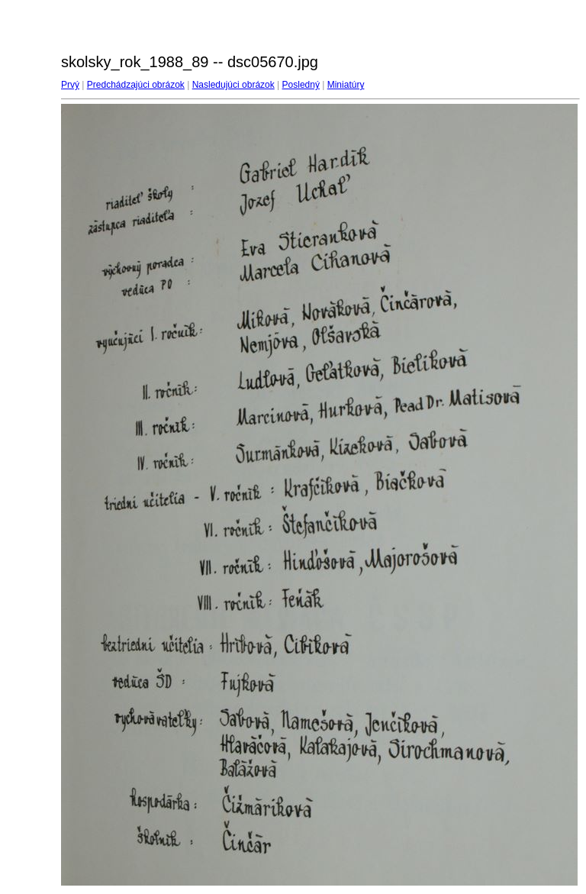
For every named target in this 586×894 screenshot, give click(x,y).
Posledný (301, 84)
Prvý (70, 84)
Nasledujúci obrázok (233, 84)
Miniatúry (346, 84)
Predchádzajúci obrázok (136, 84)
